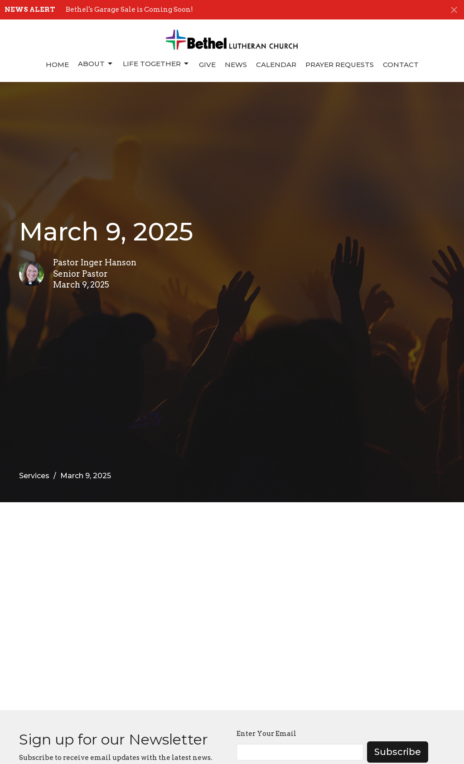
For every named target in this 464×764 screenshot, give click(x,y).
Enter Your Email (266, 734)
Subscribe (397, 751)
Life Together (156, 63)
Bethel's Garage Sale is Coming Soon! (129, 9)
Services (34, 475)
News (236, 64)
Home (57, 64)
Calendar (276, 64)
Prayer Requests (339, 64)
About (96, 63)
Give (207, 64)
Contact (401, 64)
